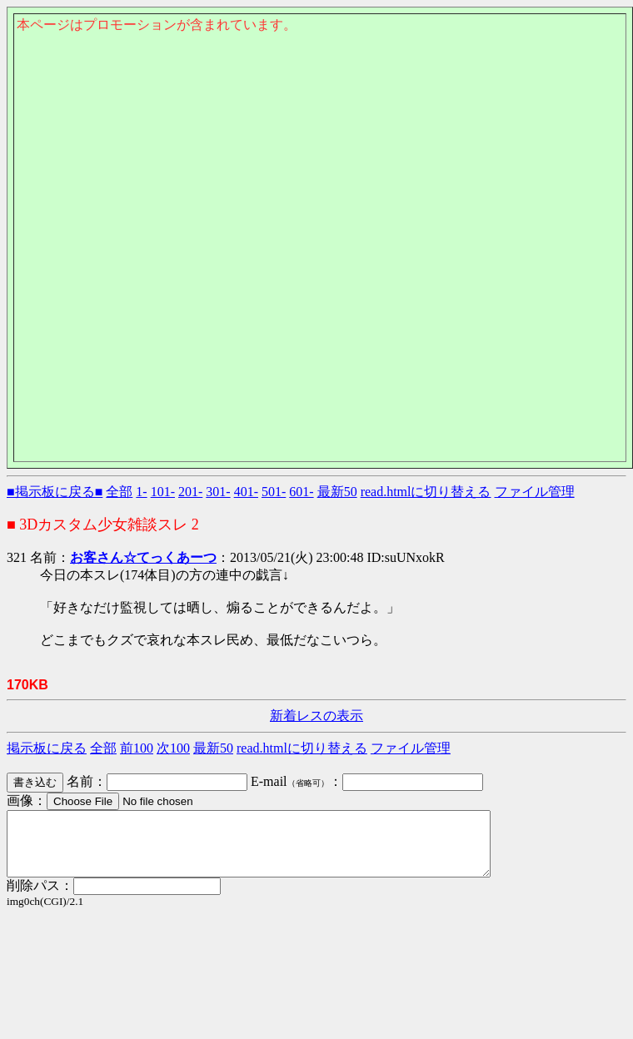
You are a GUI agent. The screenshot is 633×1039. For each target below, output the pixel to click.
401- (246, 492)
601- (301, 492)
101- (163, 492)
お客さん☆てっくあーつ (143, 557)
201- (190, 492)
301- (218, 492)
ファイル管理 (535, 492)
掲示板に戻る (47, 748)
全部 (119, 492)
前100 (136, 748)
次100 (173, 748)
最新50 (337, 492)
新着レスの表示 (316, 715)
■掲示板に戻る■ (54, 492)
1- (141, 492)
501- (274, 492)
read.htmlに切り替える (426, 492)
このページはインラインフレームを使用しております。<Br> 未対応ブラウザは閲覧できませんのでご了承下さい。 (320, 121)
